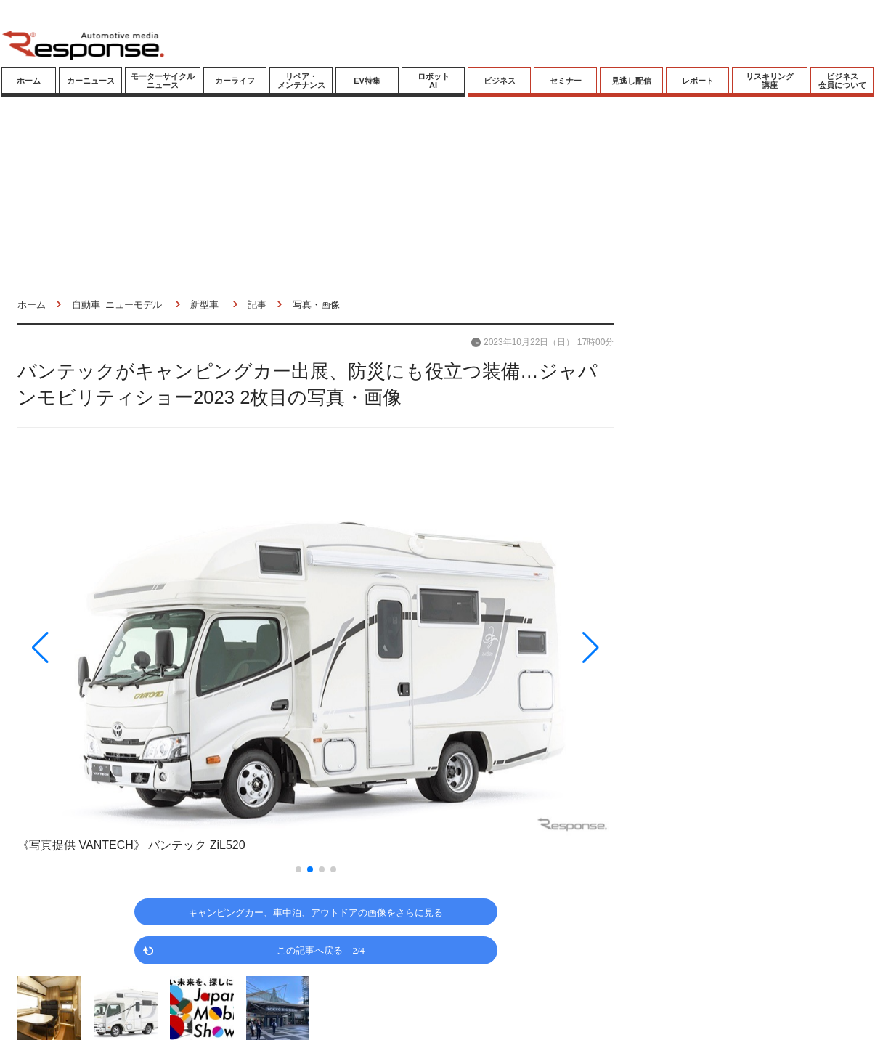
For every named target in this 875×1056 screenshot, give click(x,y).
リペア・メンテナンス (301, 80)
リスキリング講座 (770, 80)
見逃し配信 (631, 80)
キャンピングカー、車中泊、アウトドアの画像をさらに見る (315, 912)
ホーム (29, 80)
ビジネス (500, 80)
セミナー (566, 80)
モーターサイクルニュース (163, 80)
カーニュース (91, 80)
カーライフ (235, 80)
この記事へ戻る (321, 949)
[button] (106, 647)
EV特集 (367, 80)
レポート (698, 80)
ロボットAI (433, 80)
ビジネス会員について (842, 80)
